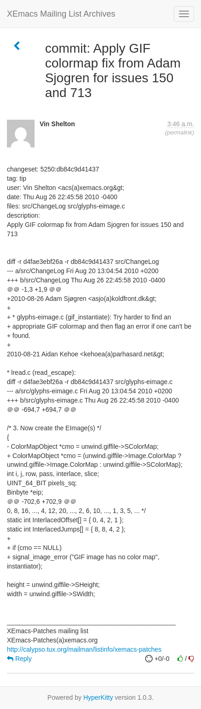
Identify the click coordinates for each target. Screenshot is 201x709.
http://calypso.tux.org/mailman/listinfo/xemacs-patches (84, 649)
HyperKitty (98, 697)
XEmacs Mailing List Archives (61, 13)
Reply (19, 658)
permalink (179, 132)
